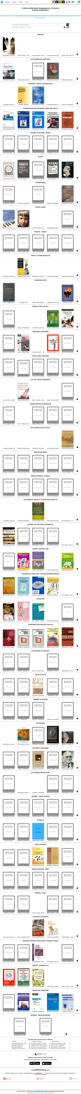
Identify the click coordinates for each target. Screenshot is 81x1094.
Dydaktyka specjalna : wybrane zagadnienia (39, 1045)
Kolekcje (28, 27)
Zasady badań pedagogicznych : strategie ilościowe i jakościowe (23, 1043)
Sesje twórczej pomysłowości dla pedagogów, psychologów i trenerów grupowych (45, 1048)
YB (60, 1)
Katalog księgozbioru (40, 17)
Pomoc (20, 2)
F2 (73, 1)
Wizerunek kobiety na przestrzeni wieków (58, 1047)
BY (63, 1)
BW (57, 1)
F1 (69, 1)
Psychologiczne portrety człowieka (18, 1044)
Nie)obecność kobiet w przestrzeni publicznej (59, 1044)
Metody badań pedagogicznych (17, 1047)
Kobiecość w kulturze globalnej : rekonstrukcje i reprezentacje (62, 1043)
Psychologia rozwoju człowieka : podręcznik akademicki (41, 1044)
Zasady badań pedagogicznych (17, 1045)
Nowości (8, 2)
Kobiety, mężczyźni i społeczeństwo (57, 1045)
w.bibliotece (39, 1073)
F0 (67, 1)
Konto (26, 2)
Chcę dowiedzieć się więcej (33, 1092)
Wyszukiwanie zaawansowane (19, 27)
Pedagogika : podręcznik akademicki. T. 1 (19, 1048)
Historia (14, 2)
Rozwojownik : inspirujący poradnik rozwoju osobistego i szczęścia (43, 1047)
